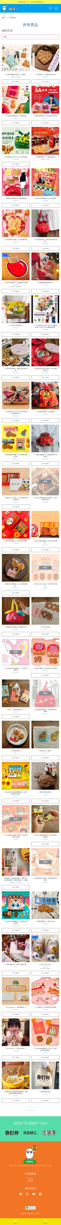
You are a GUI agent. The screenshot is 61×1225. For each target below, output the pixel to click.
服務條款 (23, 1213)
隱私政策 (30, 1213)
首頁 (3, 17)
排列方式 (7, 30)
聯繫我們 (30, 1181)
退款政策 (37, 1213)
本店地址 (30, 1178)
